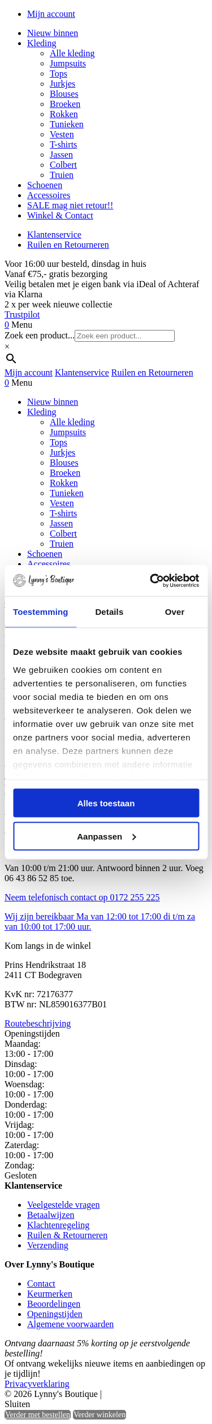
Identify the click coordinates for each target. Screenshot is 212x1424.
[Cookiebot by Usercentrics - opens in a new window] (151, 580)
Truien (61, 175)
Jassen (61, 154)
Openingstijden (55, 1314)
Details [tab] (109, 612)
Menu (21, 324)
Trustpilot (22, 314)
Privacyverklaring (37, 1384)
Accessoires (48, 195)
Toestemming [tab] (40, 612)
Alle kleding (72, 53)
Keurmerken (49, 1293)
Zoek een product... (40, 335)
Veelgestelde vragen (63, 1204)
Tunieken (67, 124)
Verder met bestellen (37, 1414)
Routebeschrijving (38, 1023)
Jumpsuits (68, 63)
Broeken (65, 104)
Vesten (62, 134)
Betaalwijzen (51, 1215)
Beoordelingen (53, 1304)
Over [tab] (175, 612)
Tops (58, 73)
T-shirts (63, 144)
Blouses (64, 94)
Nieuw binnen (52, 33)
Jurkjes (62, 83)
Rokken (64, 114)
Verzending (47, 1245)
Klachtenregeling (58, 1225)
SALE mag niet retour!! (70, 205)
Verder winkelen (99, 1414)
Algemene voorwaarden (70, 1324)
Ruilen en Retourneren (68, 244)
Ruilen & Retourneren (67, 1235)
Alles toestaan (106, 803)
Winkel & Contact (60, 215)
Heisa (152, 1395)
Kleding (42, 43)
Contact (41, 1283)
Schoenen (44, 185)
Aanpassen (106, 836)
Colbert (63, 164)
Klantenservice (54, 234)
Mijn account (51, 14)
